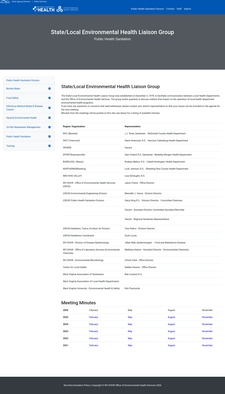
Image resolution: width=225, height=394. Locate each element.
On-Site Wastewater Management (23, 127)
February (93, 317)
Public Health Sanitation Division (147, 8)
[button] (49, 89)
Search (187, 8)
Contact (170, 8)
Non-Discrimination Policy (77, 385)
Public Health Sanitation (18, 136)
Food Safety (12, 98)
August (171, 317)
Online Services (40, 1)
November (207, 317)
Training (10, 146)
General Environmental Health (21, 117)
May (130, 317)
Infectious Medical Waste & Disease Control (24, 108)
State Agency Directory (21, 1)
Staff (179, 8)
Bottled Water (13, 88)
